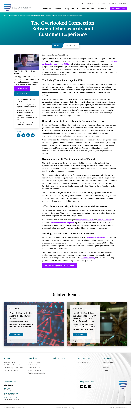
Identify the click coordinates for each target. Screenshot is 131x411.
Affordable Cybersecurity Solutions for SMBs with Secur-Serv (27, 117)
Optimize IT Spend (35, 362)
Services (58, 8)
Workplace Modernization (37, 373)
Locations (105, 367)
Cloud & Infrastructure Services (14, 365)
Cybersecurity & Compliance (13, 367)
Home (5, 16)
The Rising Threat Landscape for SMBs (26, 100)
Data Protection (34, 365)
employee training (104, 220)
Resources (102, 8)
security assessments (85, 220)
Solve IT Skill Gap (34, 367)
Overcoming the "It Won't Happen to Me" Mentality (25, 111)
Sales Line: (20, 389)
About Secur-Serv (108, 362)
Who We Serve (88, 8)
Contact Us (122, 3)
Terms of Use (66, 408)
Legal (73, 408)
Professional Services (11, 370)
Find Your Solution (118, 8)
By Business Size (84, 362)
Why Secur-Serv (71, 8)
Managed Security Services (24, 16)
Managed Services (10, 362)
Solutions (47, 8)
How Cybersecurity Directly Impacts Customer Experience (26, 106)
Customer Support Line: (20, 394)
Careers (105, 370)
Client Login (101, 3)
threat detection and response (62, 223)
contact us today (88, 258)
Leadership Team (108, 365)
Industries (81, 365)
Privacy (58, 408)
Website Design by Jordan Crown (117, 408)
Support (111, 3)
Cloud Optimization (35, 370)
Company (90, 3)
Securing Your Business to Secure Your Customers (25, 124)
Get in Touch (22, 88)
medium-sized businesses (97, 237)
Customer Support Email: (20, 399)
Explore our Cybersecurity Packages (59, 265)
